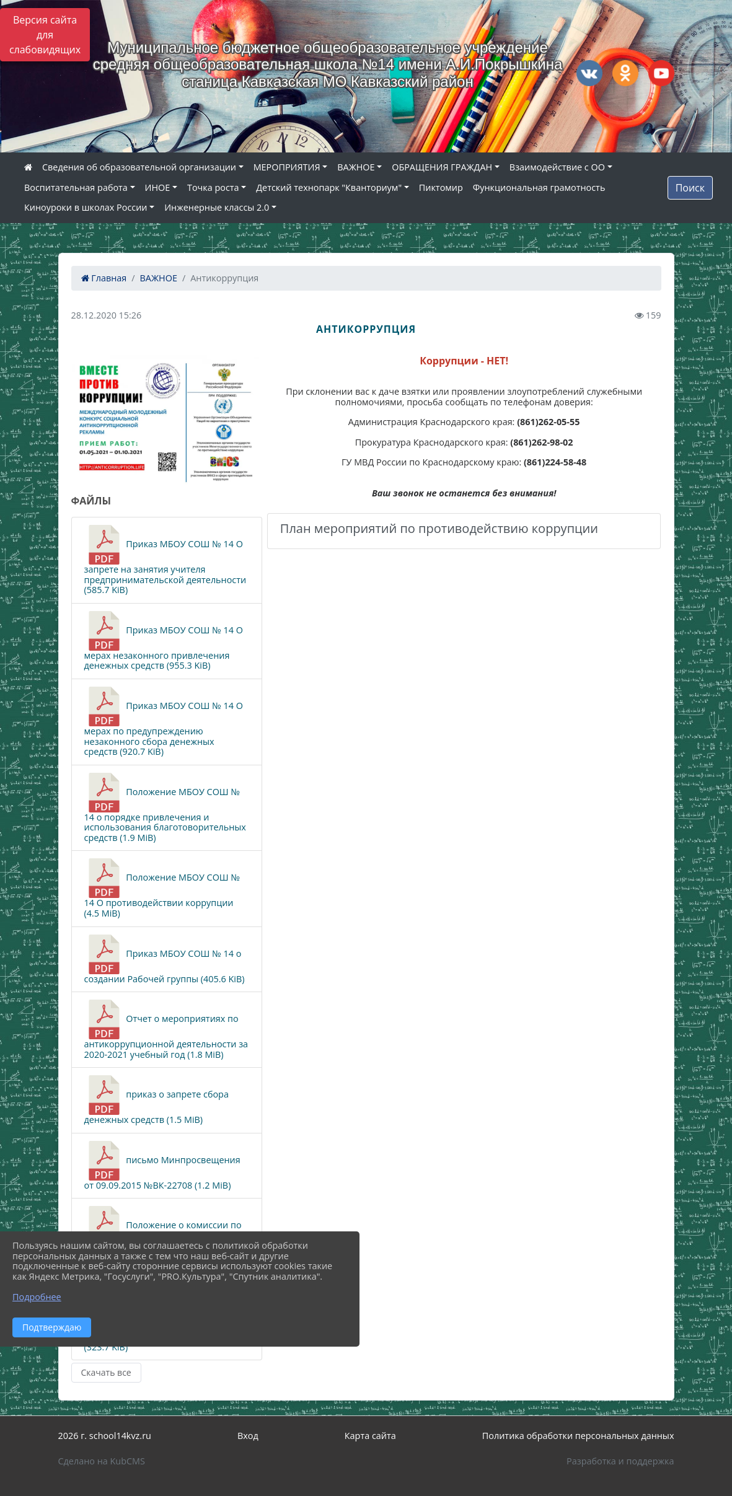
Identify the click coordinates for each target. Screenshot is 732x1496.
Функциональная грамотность (539, 187)
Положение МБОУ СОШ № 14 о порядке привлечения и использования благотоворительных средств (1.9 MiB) (165, 808)
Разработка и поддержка (620, 1461)
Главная (104, 278)
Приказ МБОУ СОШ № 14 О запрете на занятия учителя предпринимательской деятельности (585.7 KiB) (165, 560)
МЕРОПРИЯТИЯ (287, 167)
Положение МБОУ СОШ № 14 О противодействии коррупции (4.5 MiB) (162, 888)
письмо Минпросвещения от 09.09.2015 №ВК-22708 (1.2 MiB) (162, 1166)
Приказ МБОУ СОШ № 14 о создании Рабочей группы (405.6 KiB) (164, 960)
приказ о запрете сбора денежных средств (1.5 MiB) (156, 1100)
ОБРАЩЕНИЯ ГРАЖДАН (442, 167)
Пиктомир (441, 187)
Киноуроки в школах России (85, 207)
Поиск (690, 188)
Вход (247, 1435)
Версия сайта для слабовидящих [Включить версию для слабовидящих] (45, 34)
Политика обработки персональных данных (578, 1435)
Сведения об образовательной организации (139, 167)
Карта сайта (370, 1435)
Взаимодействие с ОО (557, 167)
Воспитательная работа (76, 187)
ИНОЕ (157, 187)
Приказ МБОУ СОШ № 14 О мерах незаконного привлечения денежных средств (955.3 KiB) (164, 641)
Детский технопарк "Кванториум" (329, 187)
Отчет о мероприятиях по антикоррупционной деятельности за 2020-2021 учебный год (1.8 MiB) (166, 1030)
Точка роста (213, 187)
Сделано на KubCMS (101, 1461)
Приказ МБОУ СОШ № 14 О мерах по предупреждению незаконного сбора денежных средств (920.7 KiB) (164, 722)
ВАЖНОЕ (355, 167)
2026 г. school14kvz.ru (104, 1435)
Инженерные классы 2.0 (216, 207)
